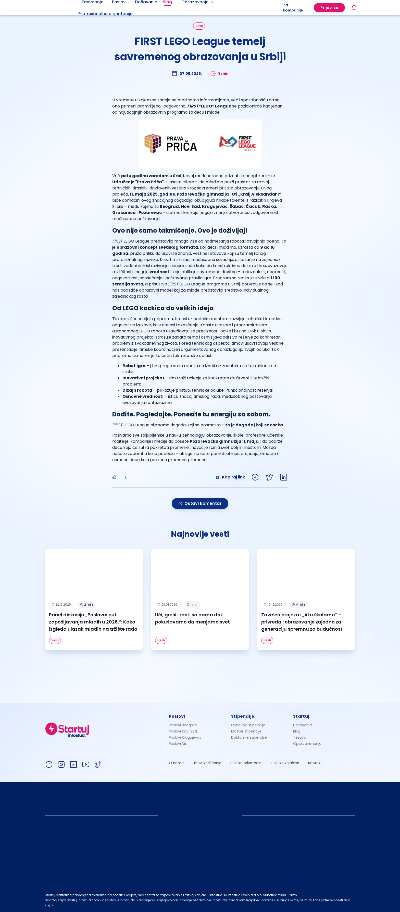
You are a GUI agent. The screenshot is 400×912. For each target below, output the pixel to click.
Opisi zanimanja (307, 743)
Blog (297, 731)
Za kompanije (293, 8)
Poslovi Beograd (183, 725)
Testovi (299, 737)
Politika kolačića (285, 762)
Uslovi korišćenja (207, 762)
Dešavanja (302, 725)
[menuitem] (111, 14)
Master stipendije (246, 731)
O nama (176, 762)
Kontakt (315, 762)
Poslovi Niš (178, 743)
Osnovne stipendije (248, 725)
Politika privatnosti (246, 762)
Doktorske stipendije (249, 737)
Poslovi (177, 716)
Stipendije (242, 716)
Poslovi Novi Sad (183, 731)
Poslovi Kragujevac (185, 737)
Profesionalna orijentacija (105, 14)
